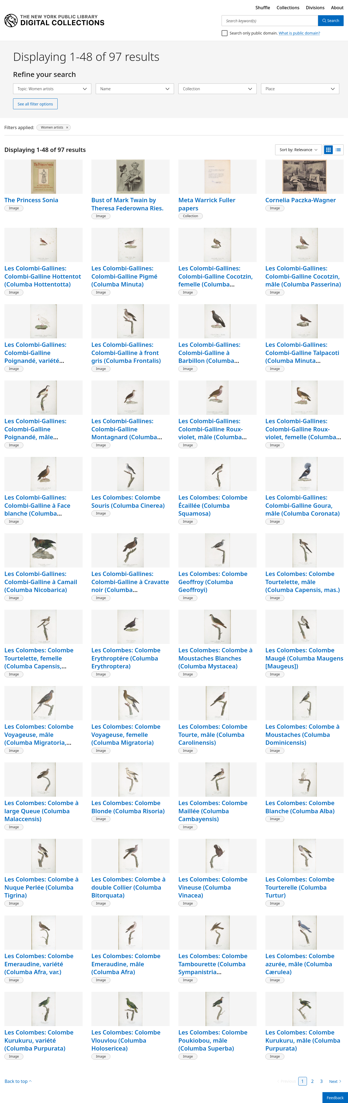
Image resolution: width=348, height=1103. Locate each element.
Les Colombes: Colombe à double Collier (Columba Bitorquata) (128, 887)
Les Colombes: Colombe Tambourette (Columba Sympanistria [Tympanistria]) (212, 968)
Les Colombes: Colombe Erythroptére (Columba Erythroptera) (125, 658)
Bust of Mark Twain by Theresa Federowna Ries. (127, 204)
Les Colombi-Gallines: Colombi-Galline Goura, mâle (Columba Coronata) (302, 505)
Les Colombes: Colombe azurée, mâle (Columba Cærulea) (299, 964)
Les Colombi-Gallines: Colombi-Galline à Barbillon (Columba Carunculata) (209, 356)
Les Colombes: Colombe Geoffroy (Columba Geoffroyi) (212, 581)
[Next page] (334, 1081)
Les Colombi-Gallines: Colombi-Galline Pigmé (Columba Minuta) (124, 276)
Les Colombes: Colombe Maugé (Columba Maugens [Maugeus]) (304, 658)
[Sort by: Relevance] (298, 149)
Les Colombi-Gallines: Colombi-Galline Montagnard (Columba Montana (124, 433)
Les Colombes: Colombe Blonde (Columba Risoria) (128, 807)
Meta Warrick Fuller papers (206, 204)
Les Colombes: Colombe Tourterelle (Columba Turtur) (299, 887)
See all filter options (35, 104)
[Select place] (300, 88)
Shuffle (263, 8)
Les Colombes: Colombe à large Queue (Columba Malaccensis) (41, 811)
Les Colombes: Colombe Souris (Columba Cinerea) (128, 501)
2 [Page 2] (312, 1081)
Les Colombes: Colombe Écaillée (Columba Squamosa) (212, 505)
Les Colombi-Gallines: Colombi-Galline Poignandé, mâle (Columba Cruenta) (35, 433)
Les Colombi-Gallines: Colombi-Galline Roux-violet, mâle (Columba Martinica (210, 433)
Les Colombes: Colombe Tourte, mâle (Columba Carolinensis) (212, 734)
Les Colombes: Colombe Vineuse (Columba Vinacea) (212, 887)
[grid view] (328, 149)
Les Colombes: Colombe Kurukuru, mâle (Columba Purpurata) (302, 1040)
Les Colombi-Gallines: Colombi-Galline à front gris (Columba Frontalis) (126, 352)
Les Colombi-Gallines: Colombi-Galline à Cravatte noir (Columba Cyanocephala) (130, 585)
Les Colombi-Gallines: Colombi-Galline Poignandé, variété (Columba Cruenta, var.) (38, 356)
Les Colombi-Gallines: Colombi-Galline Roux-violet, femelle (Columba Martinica (300, 433)
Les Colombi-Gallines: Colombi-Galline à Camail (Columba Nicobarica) (40, 581)
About (337, 8)
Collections (288, 8)
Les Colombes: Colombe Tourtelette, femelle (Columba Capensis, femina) (38, 662)
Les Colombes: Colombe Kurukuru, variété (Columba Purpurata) (38, 1040)
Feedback (335, 1097)
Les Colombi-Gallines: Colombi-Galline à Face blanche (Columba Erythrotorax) (37, 509)
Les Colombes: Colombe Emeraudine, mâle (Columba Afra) (125, 964)
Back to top (18, 1081)
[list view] (338, 149)
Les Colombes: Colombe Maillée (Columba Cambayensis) (212, 811)
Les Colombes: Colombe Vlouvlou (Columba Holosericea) (125, 1040)
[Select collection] (217, 88)
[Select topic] (52, 88)
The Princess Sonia (31, 200)
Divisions (315, 8)
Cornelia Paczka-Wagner (300, 200)
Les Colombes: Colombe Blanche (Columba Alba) (300, 807)
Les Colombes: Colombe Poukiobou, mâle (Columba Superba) (212, 1040)
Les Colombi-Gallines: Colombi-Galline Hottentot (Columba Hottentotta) (42, 276)
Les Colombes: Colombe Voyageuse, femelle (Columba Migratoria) (125, 734)
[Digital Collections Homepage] (54, 20)
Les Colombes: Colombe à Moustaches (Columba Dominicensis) (302, 734)
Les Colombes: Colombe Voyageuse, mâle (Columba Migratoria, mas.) (38, 738)
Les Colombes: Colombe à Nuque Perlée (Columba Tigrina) (41, 887)
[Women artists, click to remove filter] (53, 127)
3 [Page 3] (321, 1081)
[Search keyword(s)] (270, 20)
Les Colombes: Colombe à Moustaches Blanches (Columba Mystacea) (215, 658)
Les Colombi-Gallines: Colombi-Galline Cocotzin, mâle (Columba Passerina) (303, 276)
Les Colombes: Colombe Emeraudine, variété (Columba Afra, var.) (38, 964)
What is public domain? (299, 33)
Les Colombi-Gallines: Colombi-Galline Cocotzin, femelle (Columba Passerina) (215, 280)
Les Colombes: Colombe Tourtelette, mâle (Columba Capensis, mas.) (302, 581)
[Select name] (135, 88)
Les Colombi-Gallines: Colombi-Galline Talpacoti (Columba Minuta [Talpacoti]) (302, 356)
